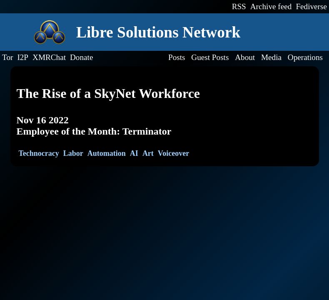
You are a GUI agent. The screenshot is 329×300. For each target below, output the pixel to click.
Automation (106, 153)
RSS (239, 6)
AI (134, 153)
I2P (22, 57)
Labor (73, 153)
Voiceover (173, 153)
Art (148, 153)
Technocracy (39, 153)
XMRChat (49, 57)
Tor (7, 57)
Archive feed (271, 6)
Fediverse (311, 6)
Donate (81, 57)
